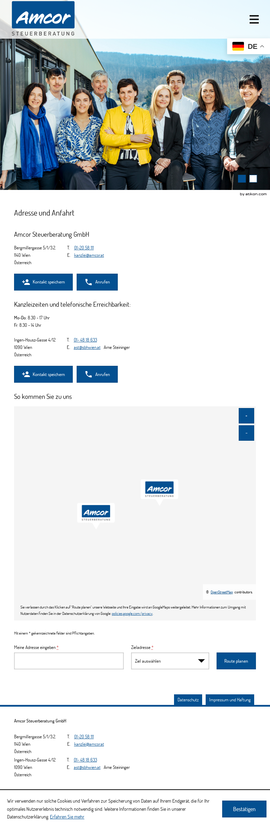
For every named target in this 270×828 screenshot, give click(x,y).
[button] (254, 19)
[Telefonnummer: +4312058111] (84, 247)
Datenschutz (188, 699)
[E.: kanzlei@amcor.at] (89, 255)
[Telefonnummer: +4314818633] (85, 340)
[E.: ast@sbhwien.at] (87, 347)
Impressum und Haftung (230, 699)
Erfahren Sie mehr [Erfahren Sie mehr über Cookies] (67, 816)
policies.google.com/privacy (132, 613)
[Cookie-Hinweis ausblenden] (244, 809)
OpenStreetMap (222, 591)
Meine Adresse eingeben (36, 647)
